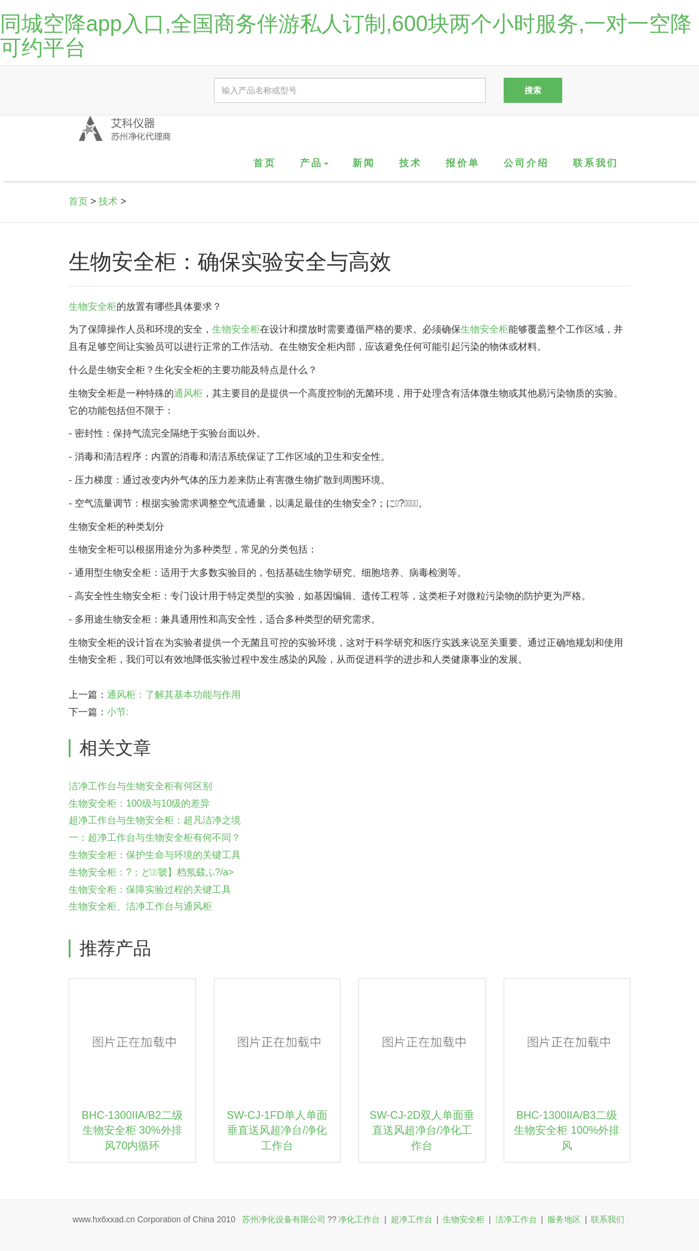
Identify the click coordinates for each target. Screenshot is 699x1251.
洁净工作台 (516, 1219)
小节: (117, 712)
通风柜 (188, 393)
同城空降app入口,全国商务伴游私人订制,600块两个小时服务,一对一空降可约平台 (346, 35)
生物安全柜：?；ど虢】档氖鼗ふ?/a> (151, 872)
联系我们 (595, 163)
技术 (410, 163)
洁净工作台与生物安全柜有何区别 (140, 786)
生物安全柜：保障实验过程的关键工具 (150, 889)
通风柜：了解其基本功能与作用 (174, 694)
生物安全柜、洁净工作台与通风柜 (140, 906)
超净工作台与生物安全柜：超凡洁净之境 (155, 820)
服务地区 (564, 1219)
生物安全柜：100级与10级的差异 (139, 803)
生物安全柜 (92, 306)
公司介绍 (526, 163)
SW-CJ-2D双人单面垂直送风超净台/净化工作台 (421, 1130)
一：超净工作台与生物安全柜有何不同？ (155, 837)
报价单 (463, 163)
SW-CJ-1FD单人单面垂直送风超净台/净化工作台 (276, 1130)
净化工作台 (359, 1219)
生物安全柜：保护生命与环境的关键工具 (155, 855)
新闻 (363, 163)
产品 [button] (314, 163)
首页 (264, 163)
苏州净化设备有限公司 (284, 1219)
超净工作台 (412, 1219)
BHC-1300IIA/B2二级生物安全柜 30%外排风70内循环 (132, 1130)
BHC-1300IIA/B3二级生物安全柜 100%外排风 (567, 1130)
